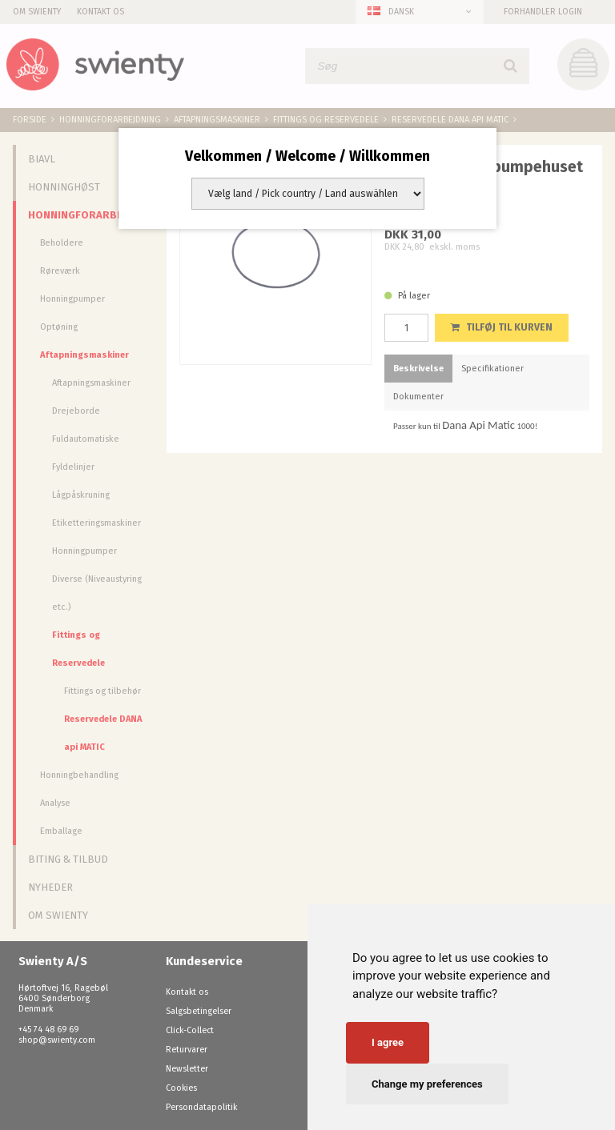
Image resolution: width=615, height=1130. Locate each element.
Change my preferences (427, 1084)
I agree (388, 1042)
